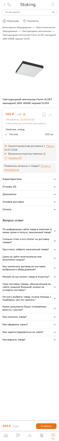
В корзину (46, 426)
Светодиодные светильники (36, 31)
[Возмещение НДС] (24, 114)
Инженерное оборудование (17, 27)
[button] (29, 179)
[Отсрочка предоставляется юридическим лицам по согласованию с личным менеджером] (44, 154)
